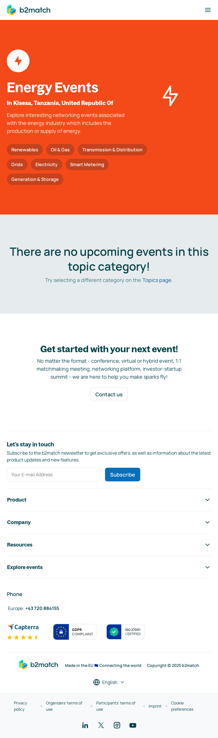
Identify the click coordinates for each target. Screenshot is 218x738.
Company (109, 522)
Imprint (155, 706)
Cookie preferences (182, 706)
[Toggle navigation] (208, 10)
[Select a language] (109, 682)
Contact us (109, 394)
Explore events (109, 567)
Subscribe (122, 474)
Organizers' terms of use (64, 706)
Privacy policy (20, 706)
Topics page (156, 280)
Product (109, 499)
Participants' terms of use (115, 706)
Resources (109, 544)
